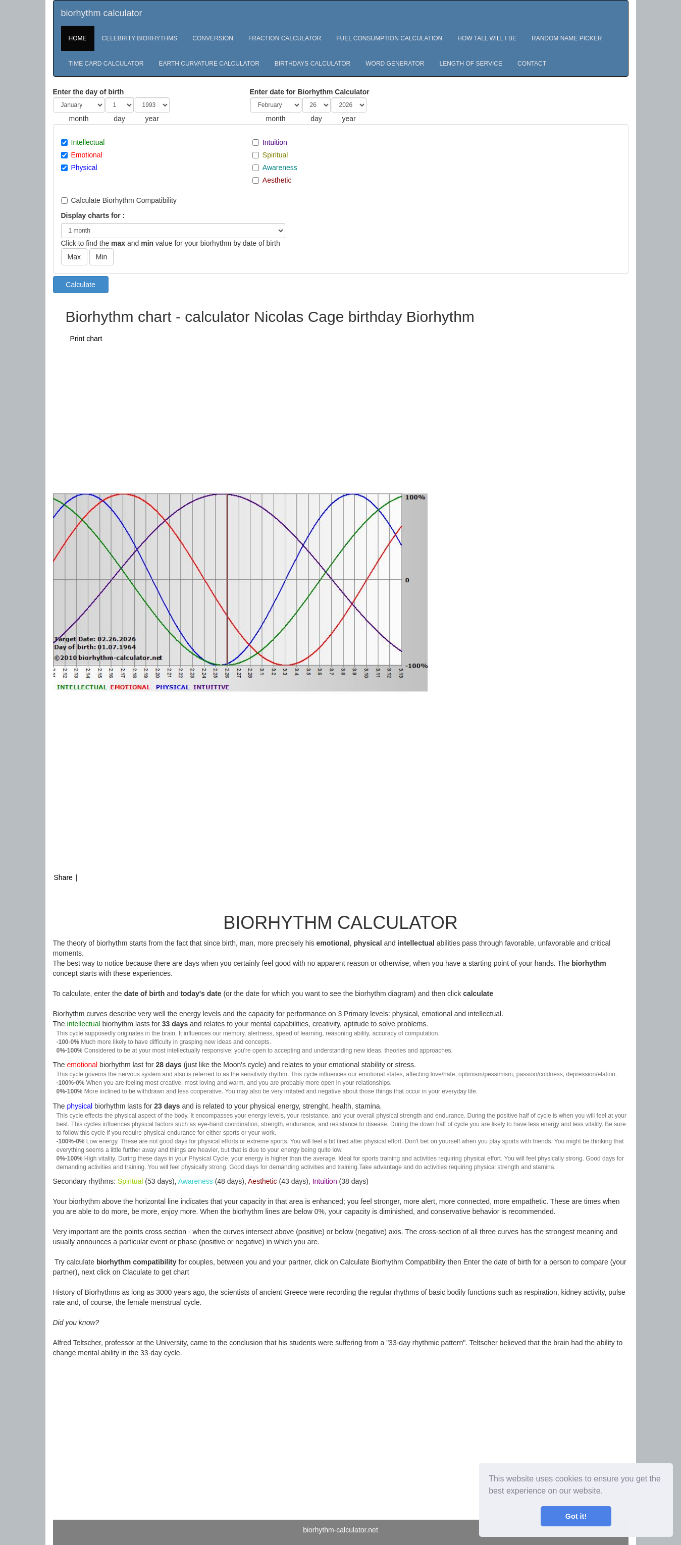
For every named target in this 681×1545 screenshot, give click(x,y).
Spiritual (275, 155)
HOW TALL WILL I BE (486, 38)
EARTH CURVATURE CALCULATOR (209, 63)
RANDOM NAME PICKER (567, 38)
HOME (78, 38)
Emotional (86, 155)
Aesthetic (277, 180)
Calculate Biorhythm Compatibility (124, 200)
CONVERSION (212, 38)
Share (63, 877)
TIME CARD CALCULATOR (106, 63)
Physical (84, 167)
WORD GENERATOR (394, 63)
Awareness (280, 167)
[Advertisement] (296, 417)
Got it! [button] (576, 1516)
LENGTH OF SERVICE (471, 63)
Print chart (86, 339)
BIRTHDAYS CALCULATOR (312, 63)
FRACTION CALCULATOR (284, 38)
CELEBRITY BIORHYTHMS (140, 38)
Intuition (275, 142)
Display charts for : (93, 215)
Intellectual (88, 142)
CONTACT (531, 63)
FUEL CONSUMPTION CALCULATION (389, 38)
